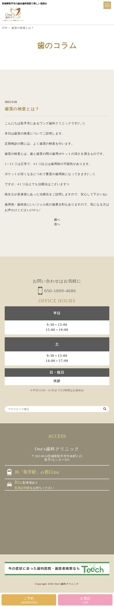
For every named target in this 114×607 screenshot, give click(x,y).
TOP (4, 27)
